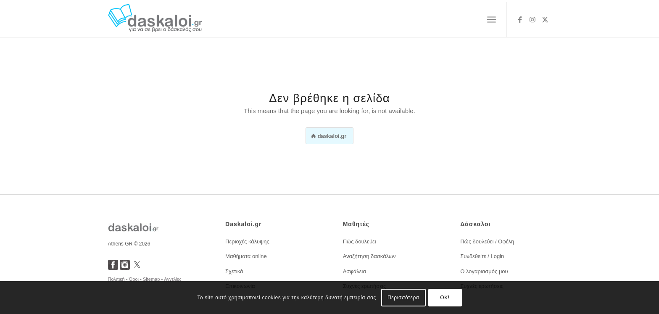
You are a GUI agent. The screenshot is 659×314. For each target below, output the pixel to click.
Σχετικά (234, 271)
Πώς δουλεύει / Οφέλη (487, 241)
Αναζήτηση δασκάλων (369, 256)
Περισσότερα (403, 298)
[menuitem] (491, 19)
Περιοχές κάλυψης (247, 241)
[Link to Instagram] (532, 19)
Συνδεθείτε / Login (482, 256)
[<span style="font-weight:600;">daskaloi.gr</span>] (330, 135)
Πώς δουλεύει (359, 241)
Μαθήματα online (246, 256)
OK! (444, 298)
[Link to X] (545, 19)
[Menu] (491, 19)
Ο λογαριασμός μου (484, 271)
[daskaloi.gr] (155, 19)
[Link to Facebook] (520, 19)
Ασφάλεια (354, 271)
